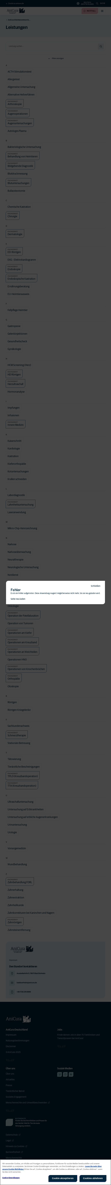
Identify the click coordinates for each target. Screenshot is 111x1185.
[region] (55, 1172)
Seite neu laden (18, 599)
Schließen (95, 586)
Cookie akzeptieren (63, 1178)
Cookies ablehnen (93, 1178)
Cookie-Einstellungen (11, 1178)
